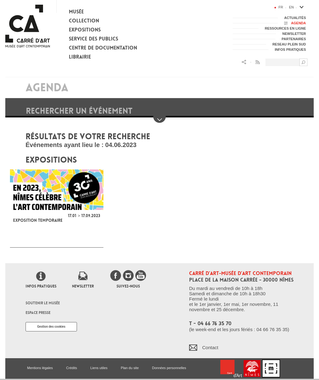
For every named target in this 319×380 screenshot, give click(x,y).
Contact (210, 347)
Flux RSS (257, 62)
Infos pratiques (41, 286)
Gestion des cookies (51, 326)
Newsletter (83, 286)
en (291, 7)
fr (281, 7)
